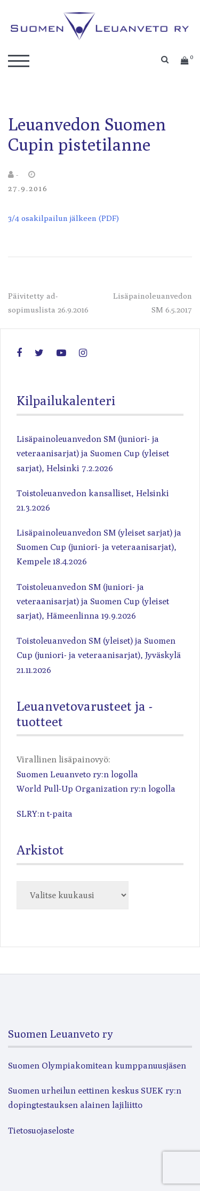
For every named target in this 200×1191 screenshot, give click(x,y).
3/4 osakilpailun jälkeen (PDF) (63, 218)
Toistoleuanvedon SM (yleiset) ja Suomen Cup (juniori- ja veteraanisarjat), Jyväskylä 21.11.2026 (99, 655)
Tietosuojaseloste (41, 1131)
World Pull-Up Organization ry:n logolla (96, 789)
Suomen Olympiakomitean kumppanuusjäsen (97, 1066)
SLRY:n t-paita (45, 814)
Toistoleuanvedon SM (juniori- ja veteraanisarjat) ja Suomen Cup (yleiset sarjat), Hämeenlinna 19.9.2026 (93, 601)
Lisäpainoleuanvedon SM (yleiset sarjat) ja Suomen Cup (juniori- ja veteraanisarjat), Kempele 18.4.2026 (99, 547)
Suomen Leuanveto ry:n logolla (77, 774)
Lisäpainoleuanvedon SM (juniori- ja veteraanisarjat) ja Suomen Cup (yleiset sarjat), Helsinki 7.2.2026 (93, 453)
